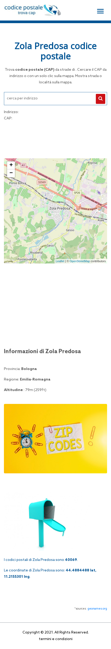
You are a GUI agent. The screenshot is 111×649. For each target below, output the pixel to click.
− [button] (11, 173)
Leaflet (60, 261)
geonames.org (97, 609)
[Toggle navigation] (100, 10)
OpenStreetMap (80, 261)
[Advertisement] (55, 139)
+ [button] (11, 165)
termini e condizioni (56, 639)
